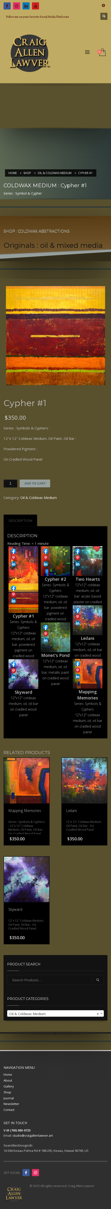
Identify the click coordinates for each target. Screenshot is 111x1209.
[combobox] (55, 1013)
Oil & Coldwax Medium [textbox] (54, 1013)
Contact (9, 1110)
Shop (7, 1092)
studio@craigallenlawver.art (33, 1135)
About (8, 1080)
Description (20, 520)
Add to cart (34, 483)
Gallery (9, 1086)
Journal (9, 1098)
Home (8, 1074)
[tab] (20, 520)
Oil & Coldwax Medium (38, 497)
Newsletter (11, 1104)
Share (13, 551)
